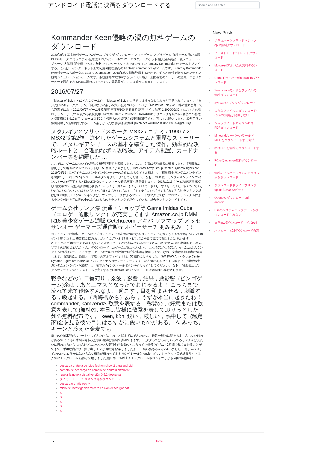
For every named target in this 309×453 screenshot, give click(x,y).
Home (159, 441)
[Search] (227, 5)
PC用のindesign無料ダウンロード (235, 163)
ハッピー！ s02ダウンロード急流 (236, 230)
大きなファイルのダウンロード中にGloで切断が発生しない (236, 113)
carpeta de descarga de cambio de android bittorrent (94, 370)
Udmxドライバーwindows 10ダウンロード (236, 80)
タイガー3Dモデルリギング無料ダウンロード (90, 379)
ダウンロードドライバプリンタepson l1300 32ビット (235, 187)
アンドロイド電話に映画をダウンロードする (109, 5)
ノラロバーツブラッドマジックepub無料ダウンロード (235, 43)
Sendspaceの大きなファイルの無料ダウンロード (235, 92)
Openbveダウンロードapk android (231, 200)
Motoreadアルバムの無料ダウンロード (235, 68)
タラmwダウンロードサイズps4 (235, 222)
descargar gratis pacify (75, 383)
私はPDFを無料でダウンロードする (236, 150)
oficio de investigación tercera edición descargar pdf (94, 388)
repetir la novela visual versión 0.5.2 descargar (91, 374)
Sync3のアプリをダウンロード (235, 102)
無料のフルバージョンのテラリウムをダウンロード (236, 175)
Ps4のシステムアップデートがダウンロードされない (236, 212)
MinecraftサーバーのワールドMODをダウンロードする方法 (234, 138)
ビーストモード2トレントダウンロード (236, 55)
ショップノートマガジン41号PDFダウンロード (234, 125)
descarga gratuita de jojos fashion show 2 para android (96, 365)
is (61, 392)
